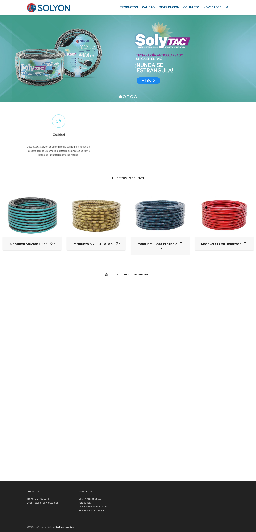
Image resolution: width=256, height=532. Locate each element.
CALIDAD (148, 7)
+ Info (148, 80)
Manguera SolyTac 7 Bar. (28, 244)
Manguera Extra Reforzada (221, 244)
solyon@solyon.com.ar (46, 502)
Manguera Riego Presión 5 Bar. (157, 246)
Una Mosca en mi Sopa (64, 527)
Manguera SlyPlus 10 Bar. (93, 244)
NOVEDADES (212, 7)
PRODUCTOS (129, 7)
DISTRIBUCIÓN (169, 7)
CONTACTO (191, 7)
